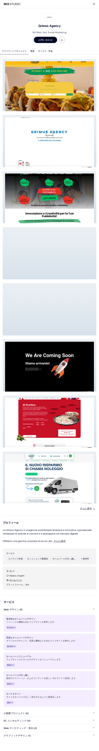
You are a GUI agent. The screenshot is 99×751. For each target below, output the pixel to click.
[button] (49, 85)
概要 (32, 51)
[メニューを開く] (94, 4)
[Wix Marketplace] (12, 4)
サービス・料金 (45, 51)
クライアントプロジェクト (14, 51)
